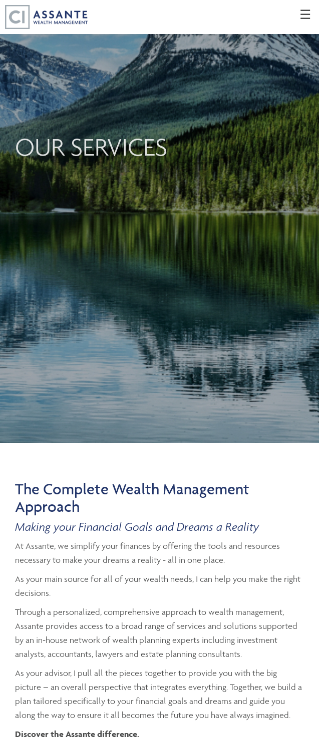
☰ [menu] (305, 15)
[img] (159, 221)
